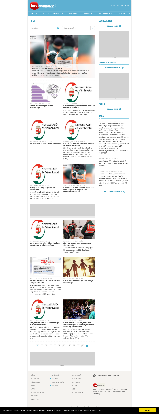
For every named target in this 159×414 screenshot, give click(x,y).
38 (74, 346)
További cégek (112, 26)
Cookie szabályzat (78, 392)
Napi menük (73, 14)
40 (82, 346)
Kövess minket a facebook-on (108, 375)
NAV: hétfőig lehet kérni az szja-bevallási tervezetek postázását (78, 144)
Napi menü (55, 386)
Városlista (55, 5)
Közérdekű (55, 375)
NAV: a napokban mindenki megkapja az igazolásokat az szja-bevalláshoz (45, 244)
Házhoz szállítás (58, 382)
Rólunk (75, 386)
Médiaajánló (76, 375)
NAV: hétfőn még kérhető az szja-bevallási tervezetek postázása (79, 107)
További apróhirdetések (112, 192)
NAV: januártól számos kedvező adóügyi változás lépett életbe (44, 324)
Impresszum (76, 382)
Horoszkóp (35, 399)
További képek (112, 109)
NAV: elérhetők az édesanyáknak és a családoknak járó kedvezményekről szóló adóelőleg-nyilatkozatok (78, 325)
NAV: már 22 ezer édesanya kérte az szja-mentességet (78, 282)
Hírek (32, 14)
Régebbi (87, 346)
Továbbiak (122, 14)
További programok (113, 68)
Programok (88, 14)
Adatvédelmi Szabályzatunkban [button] (91, 410)
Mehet (58, 28)
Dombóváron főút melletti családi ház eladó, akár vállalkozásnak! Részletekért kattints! (113, 163)
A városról (56, 379)
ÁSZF (73, 389)
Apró (33, 389)
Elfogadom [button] (147, 410)
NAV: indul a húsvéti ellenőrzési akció (47, 68)
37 (69, 346)
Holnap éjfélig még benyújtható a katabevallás (42, 188)
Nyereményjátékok (105, 14)
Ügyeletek (34, 396)
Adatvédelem (76, 379)
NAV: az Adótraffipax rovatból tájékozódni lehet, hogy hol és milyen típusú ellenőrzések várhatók (78, 189)
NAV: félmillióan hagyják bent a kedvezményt (41, 107)
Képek (44, 14)
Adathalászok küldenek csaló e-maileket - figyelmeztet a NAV (45, 282)
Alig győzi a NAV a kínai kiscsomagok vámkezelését (77, 244)
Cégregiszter (58, 14)
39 (78, 346)
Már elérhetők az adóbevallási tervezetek (45, 143)
